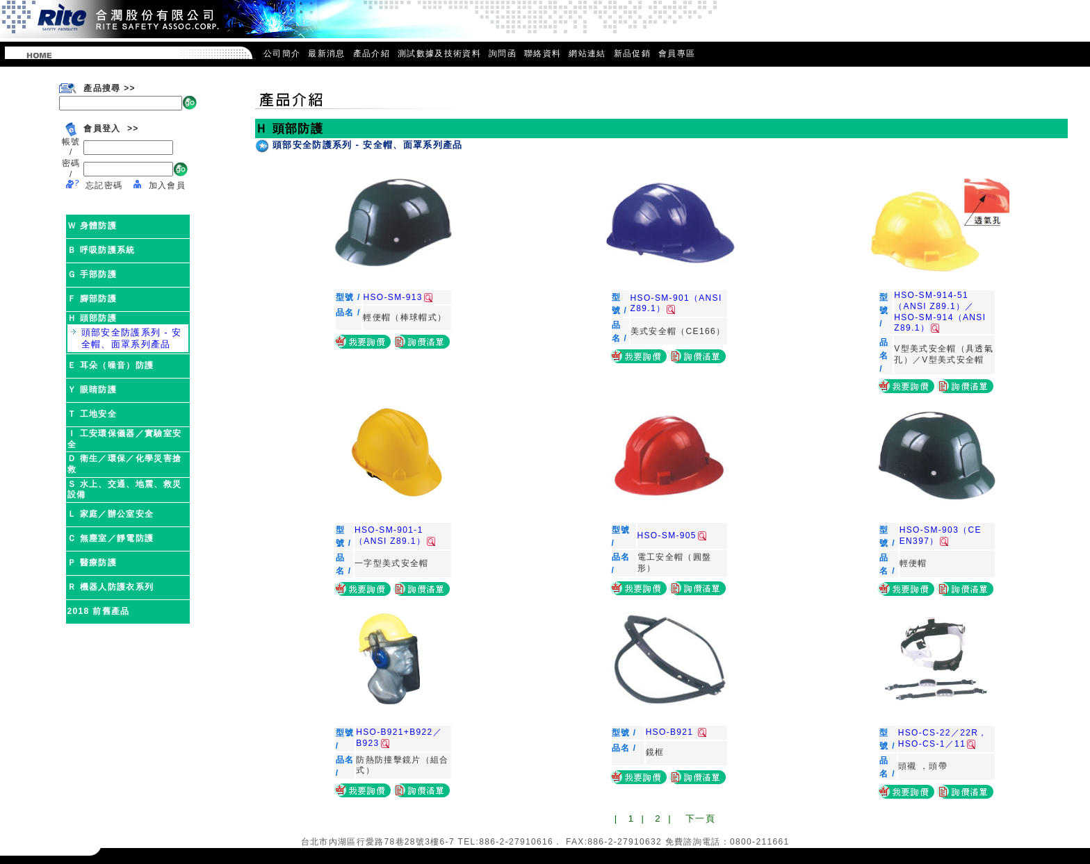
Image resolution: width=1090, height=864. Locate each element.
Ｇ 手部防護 (92, 274)
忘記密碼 (104, 185)
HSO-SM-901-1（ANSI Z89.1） (395, 535)
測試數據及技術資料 (439, 53)
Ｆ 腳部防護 (92, 299)
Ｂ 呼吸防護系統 (101, 250)
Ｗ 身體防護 (92, 226)
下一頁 (700, 818)
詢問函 (502, 53)
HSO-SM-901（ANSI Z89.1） (676, 303)
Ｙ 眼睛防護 (92, 389)
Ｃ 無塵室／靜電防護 (110, 538)
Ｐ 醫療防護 (92, 562)
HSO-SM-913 (397, 297)
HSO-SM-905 (671, 535)
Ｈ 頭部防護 (92, 318)
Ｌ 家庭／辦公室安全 (110, 514)
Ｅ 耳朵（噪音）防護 (110, 365)
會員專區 (676, 53)
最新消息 (326, 53)
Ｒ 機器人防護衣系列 (110, 587)
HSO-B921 (676, 732)
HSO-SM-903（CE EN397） (941, 535)
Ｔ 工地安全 (92, 414)
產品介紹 (371, 53)
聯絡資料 (542, 53)
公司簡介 (281, 53)
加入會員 (167, 185)
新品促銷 (632, 53)
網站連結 (587, 53)
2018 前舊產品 (98, 611)
